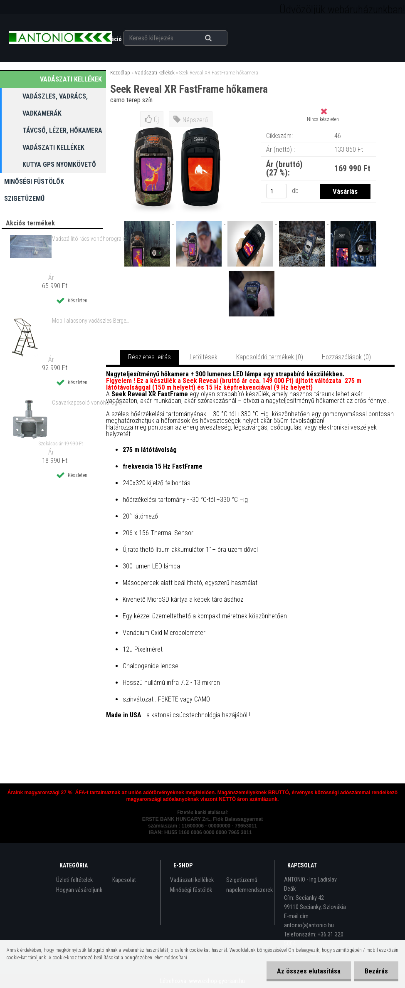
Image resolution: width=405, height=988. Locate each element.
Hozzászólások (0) (346, 357)
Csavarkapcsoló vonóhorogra (87, 402)
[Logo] (60, 38)
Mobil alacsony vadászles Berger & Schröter (90, 320)
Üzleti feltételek (74, 880)
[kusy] (276, 191)
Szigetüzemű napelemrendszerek (249, 885)
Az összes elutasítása (309, 971)
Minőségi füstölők (191, 890)
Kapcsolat (124, 880)
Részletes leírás (149, 357)
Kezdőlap (120, 72)
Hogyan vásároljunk (79, 890)
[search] (218, 38)
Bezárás (376, 971)
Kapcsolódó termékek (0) (269, 357)
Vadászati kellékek (155, 72)
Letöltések (203, 357)
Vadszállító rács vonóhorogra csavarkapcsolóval (90, 238)
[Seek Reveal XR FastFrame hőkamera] (148, 222)
